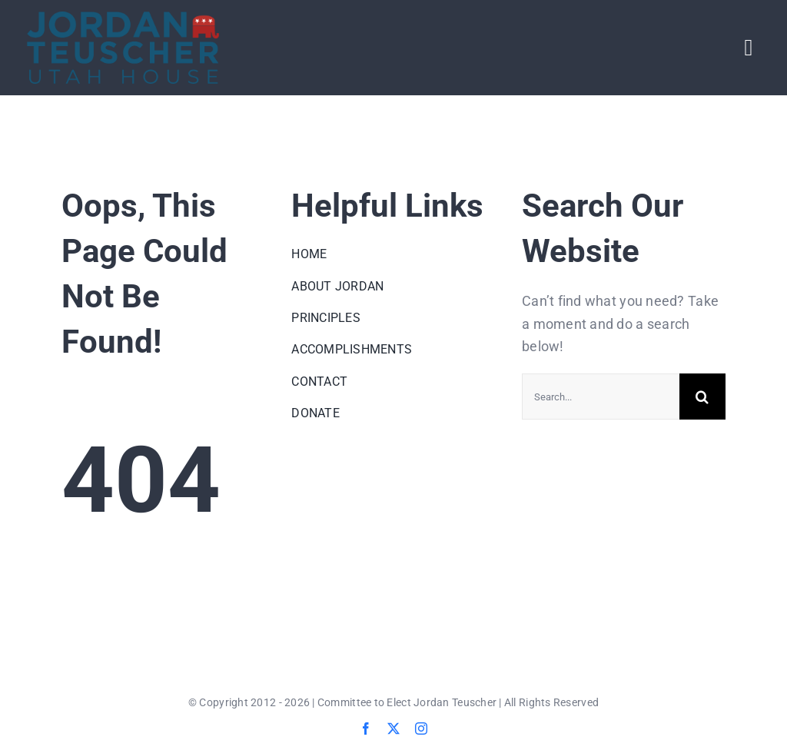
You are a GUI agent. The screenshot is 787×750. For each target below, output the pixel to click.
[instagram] (421, 728)
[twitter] (393, 728)
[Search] (702, 396)
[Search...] (600, 396)
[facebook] (366, 728)
